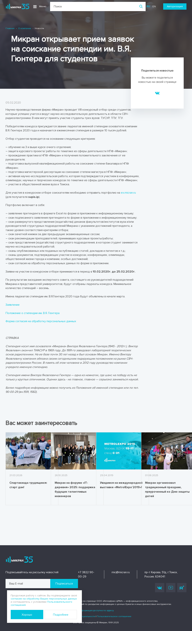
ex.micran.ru (128, 193)
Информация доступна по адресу (96, 610)
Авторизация (175, 6)
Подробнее (60, 615)
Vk (159, 587)
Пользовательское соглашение (114, 616)
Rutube (182, 587)
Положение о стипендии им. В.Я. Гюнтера (33, 313)
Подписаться (64, 583)
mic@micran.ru (121, 572)
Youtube (171, 587)
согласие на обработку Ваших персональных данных (44, 598)
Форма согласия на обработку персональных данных (41, 321)
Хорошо (27, 615)
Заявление (13, 305)
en (154, 6)
